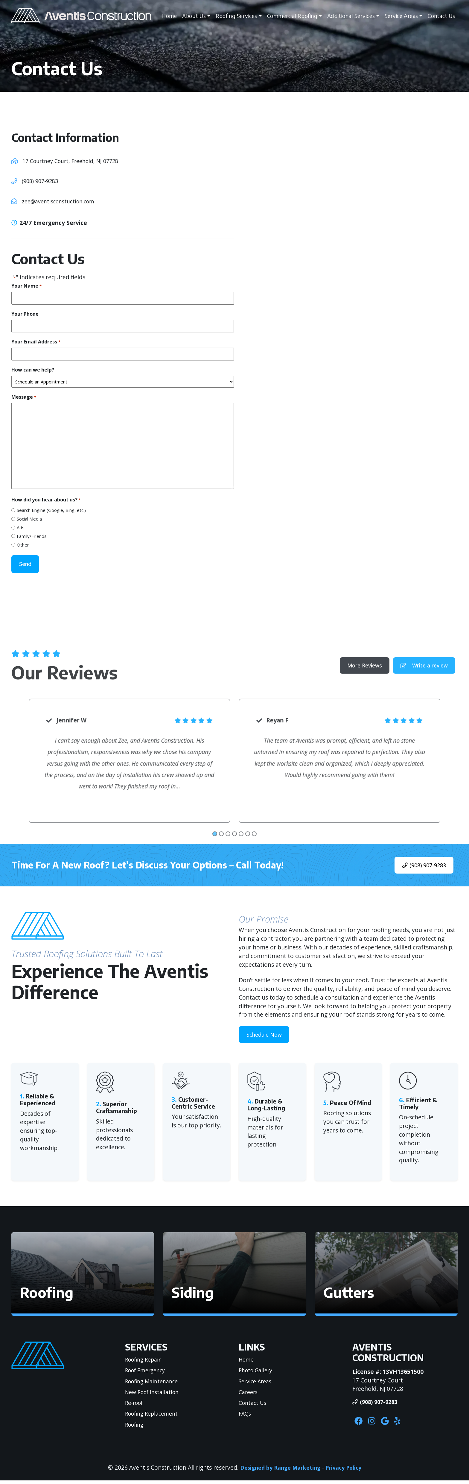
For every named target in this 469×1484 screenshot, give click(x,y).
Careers (249, 1395)
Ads (21, 527)
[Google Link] (390, 1425)
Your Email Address (35, 341)
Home (168, 16)
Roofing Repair (145, 1362)
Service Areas (401, 16)
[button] (82, 1276)
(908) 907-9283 (42, 181)
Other (23, 545)
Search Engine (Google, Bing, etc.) (51, 510)
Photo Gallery (257, 1373)
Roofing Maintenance (154, 1383)
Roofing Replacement (154, 1416)
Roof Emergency (147, 1373)
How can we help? (32, 369)
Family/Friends (32, 536)
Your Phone (25, 314)
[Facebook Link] (360, 1425)
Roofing (135, 1427)
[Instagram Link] (375, 1425)
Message (23, 397)
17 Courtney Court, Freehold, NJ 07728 (74, 161)
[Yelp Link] (404, 1425)
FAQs (245, 1416)
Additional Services (350, 16)
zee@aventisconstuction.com (61, 201)
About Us (193, 16)
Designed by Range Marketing (279, 1471)
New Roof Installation (154, 1395)
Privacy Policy (346, 1471)
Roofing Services (236, 16)
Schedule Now (266, 1036)
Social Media (29, 519)
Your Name (26, 286)
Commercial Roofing (292, 16)
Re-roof (135, 1405)
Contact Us (441, 16)
